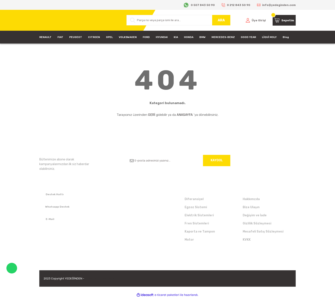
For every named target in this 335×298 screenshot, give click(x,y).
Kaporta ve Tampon (200, 231)
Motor (189, 239)
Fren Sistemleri (197, 223)
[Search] (178, 20)
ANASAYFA (185, 115)
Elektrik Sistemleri (199, 215)
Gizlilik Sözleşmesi (257, 223)
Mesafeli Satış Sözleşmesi (263, 231)
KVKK (247, 239)
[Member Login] (255, 20)
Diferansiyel (194, 199)
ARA (221, 20)
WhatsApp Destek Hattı (11, 268)
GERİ (151, 115)
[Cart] (284, 20)
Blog (286, 37)
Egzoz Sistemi (196, 207)
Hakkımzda (251, 199)
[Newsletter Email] (178, 160)
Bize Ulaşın (251, 207)
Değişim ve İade (255, 215)
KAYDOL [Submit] (217, 160)
